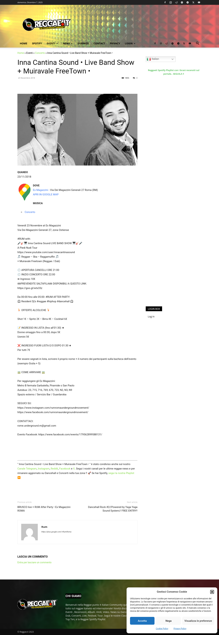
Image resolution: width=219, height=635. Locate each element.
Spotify (37, 43)
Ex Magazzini (40, 190)
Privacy (115, 43)
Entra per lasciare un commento (34, 562)
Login (130, 43)
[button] (212, 592)
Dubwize (83, 43)
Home (23, 43)
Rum (44, 526)
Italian (153, 59)
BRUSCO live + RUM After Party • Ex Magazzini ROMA (43, 509)
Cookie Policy (162, 628)
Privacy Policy (180, 628)
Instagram (43, 468)
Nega (169, 620)
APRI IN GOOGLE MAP (46, 194)
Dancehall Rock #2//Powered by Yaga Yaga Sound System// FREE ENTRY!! (112, 509)
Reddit (54, 468)
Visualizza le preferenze (198, 620)
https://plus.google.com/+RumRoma (56, 532)
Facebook (64, 468)
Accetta (142, 620)
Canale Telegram (27, 468)
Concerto (40, 53)
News (68, 43)
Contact (99, 43)
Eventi (52, 43)
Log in (151, 316)
